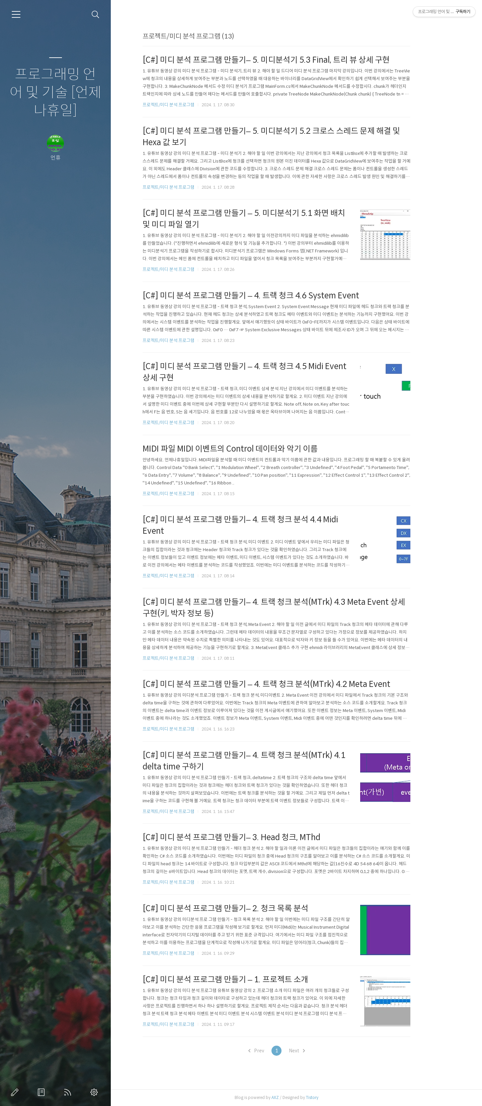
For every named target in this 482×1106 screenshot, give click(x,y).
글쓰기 (16, 1092)
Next (317, 1051)
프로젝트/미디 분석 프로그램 (189, 105)
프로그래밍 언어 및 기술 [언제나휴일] (55, 92)
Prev (276, 1051)
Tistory (332, 1097)
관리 (95, 1092)
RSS (69, 1092)
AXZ (295, 1097)
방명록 (42, 1092)
